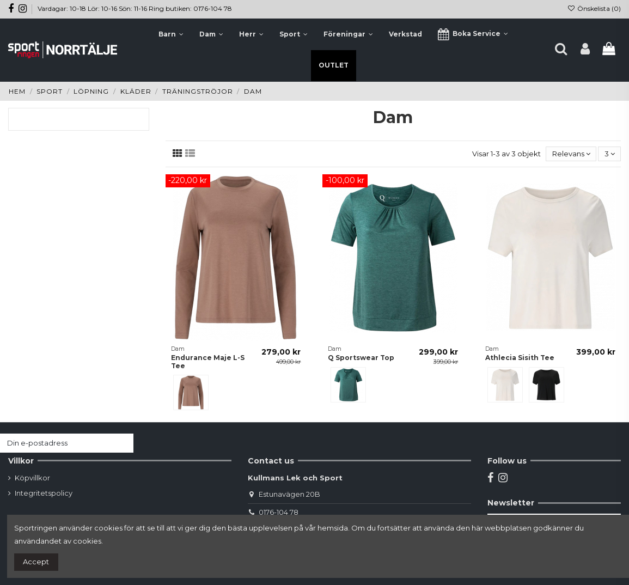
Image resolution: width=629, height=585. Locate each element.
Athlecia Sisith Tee (519, 358)
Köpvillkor (32, 477)
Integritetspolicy (43, 493)
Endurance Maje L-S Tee (208, 361)
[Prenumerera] (122, 443)
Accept (36, 561)
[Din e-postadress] (56, 443)
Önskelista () (594, 8)
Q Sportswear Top (361, 358)
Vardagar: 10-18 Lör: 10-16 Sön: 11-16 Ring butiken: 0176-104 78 (135, 8)
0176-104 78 (278, 512)
